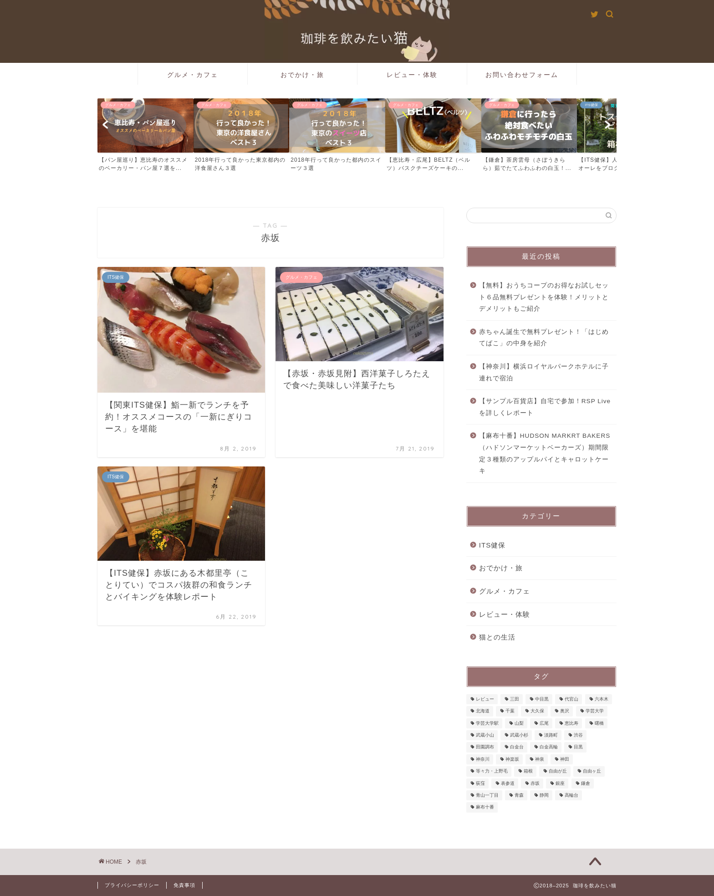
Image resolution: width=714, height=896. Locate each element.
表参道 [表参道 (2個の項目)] (508, 783)
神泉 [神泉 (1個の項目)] (539, 759)
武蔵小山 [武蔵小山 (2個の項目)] (485, 734)
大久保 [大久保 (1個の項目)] (537, 711)
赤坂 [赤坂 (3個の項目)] (535, 783)
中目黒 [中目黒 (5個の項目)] (542, 698)
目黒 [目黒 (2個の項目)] (578, 747)
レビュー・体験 (412, 75)
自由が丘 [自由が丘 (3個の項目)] (558, 771)
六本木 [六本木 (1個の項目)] (601, 698)
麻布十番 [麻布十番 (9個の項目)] (485, 807)
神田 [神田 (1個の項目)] (564, 759)
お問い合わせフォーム (521, 75)
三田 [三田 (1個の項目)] (514, 698)
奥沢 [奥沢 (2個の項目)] (564, 711)
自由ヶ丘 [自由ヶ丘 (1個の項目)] (592, 771)
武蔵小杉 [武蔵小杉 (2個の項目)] (519, 734)
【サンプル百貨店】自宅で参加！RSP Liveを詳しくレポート (545, 407)
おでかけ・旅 (302, 75)
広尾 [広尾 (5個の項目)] (544, 723)
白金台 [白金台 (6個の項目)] (517, 747)
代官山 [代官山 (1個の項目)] (571, 698)
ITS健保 (492, 545)
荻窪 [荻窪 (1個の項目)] (480, 783)
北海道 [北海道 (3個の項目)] (483, 711)
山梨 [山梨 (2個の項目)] (519, 723)
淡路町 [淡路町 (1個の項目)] (551, 734)
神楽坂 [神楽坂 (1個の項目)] (512, 759)
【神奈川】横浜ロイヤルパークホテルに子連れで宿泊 (544, 372)
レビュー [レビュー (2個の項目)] (485, 698)
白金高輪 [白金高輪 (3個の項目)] (549, 747)
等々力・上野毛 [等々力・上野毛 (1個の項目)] (492, 771)
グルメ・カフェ (192, 75)
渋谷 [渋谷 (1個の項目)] (578, 734)
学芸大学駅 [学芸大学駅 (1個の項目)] (487, 723)
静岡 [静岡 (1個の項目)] (544, 795)
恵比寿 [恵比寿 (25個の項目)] (571, 723)
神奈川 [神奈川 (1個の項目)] (483, 759)
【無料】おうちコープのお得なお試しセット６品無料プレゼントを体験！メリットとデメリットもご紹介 (544, 297)
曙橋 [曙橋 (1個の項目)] (599, 723)
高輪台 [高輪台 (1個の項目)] (571, 795)
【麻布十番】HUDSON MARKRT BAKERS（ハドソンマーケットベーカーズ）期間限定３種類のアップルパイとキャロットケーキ (545, 453)
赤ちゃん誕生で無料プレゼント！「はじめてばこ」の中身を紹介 (544, 337)
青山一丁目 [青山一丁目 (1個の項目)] (487, 795)
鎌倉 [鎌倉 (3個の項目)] (585, 783)
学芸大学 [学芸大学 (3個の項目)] (595, 711)
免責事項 (184, 885)
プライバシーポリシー (132, 885)
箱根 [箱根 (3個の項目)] (528, 771)
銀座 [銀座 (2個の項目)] (560, 783)
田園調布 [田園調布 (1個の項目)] (485, 747)
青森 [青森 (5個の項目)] (519, 795)
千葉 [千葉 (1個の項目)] (510, 711)
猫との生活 (497, 637)
